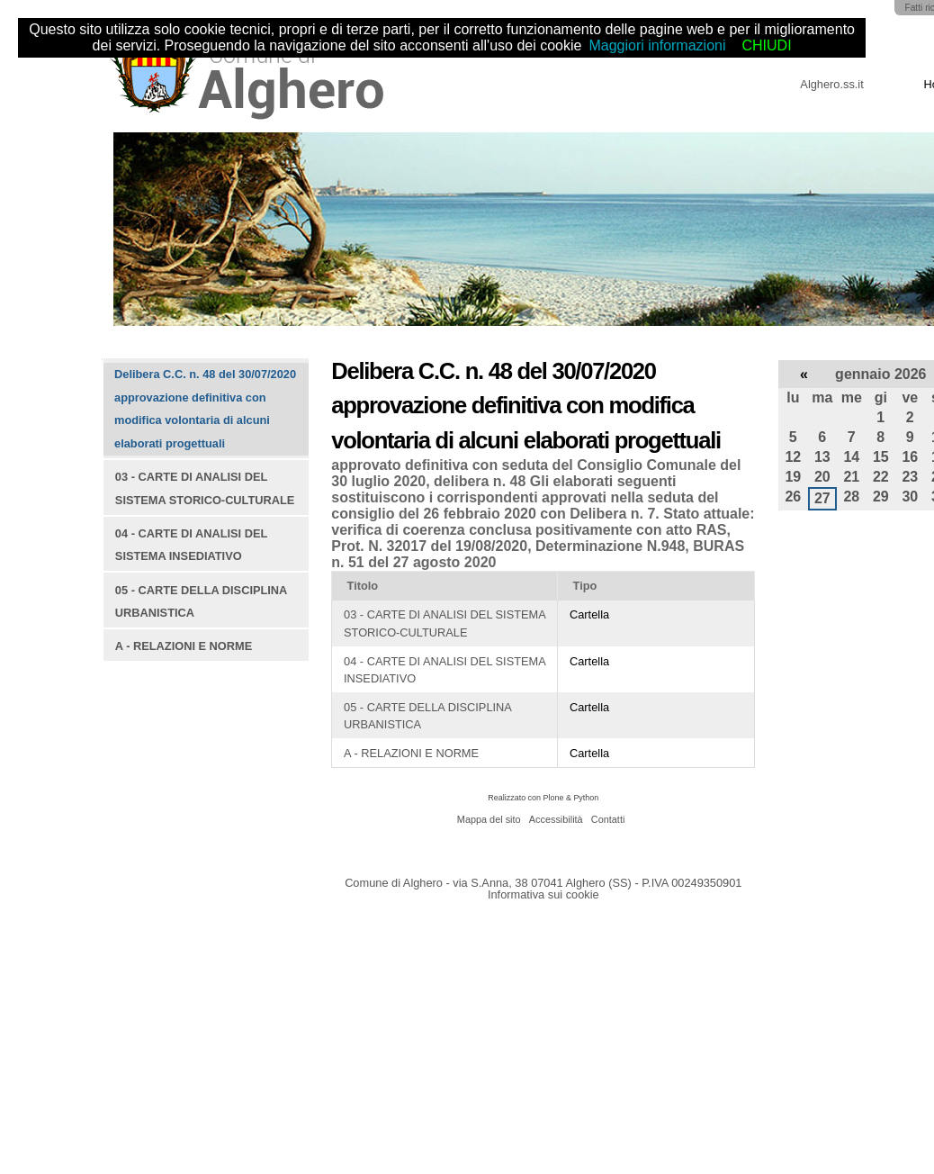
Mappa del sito (489, 819)
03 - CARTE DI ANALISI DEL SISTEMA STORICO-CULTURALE (444, 623)
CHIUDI (766, 45)
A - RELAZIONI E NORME (411, 753)
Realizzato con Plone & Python (543, 797)
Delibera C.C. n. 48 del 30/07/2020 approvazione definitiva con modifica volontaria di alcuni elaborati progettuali (205, 408)
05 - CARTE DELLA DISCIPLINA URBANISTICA (427, 715)
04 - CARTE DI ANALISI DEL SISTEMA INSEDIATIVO (444, 670)
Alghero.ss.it (831, 84)
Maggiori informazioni (656, 45)
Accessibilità (556, 819)
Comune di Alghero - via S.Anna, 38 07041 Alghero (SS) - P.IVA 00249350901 (543, 883)
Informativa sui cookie (543, 894)
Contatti (607, 819)
